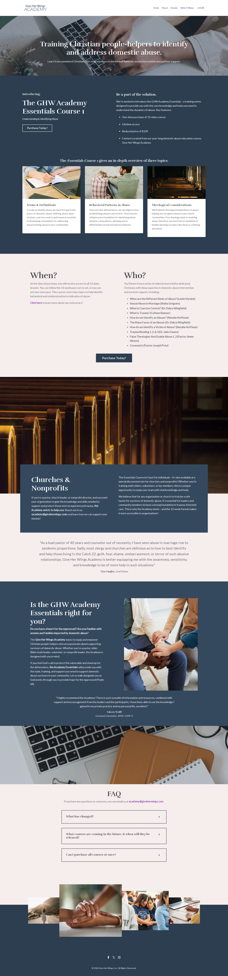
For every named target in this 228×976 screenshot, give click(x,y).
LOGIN (201, 8)
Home (156, 8)
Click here (36, 302)
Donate (174, 8)
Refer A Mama (187, 8)
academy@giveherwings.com (146, 802)
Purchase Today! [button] (37, 128)
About (165, 8)
